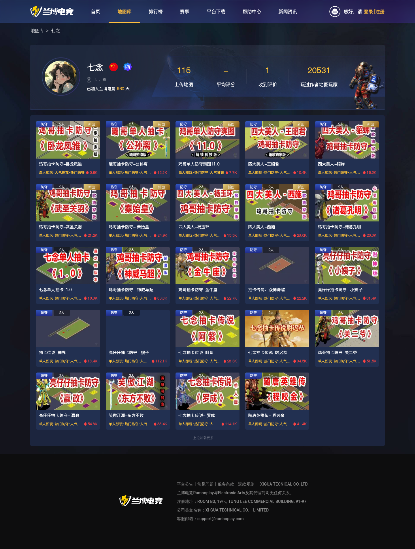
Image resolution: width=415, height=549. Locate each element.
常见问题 (205, 484)
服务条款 (226, 484)
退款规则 (246, 484)
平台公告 (185, 484)
